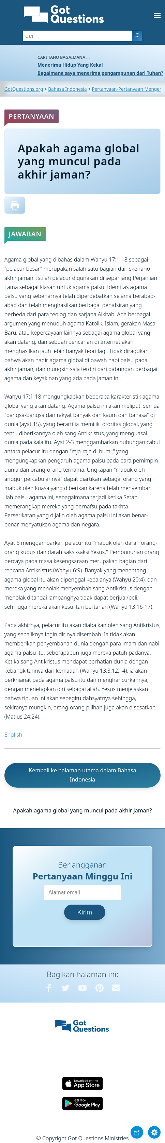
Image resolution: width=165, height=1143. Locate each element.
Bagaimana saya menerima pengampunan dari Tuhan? (100, 73)
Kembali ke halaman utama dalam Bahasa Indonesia (82, 775)
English (13, 734)
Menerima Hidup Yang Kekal (70, 65)
